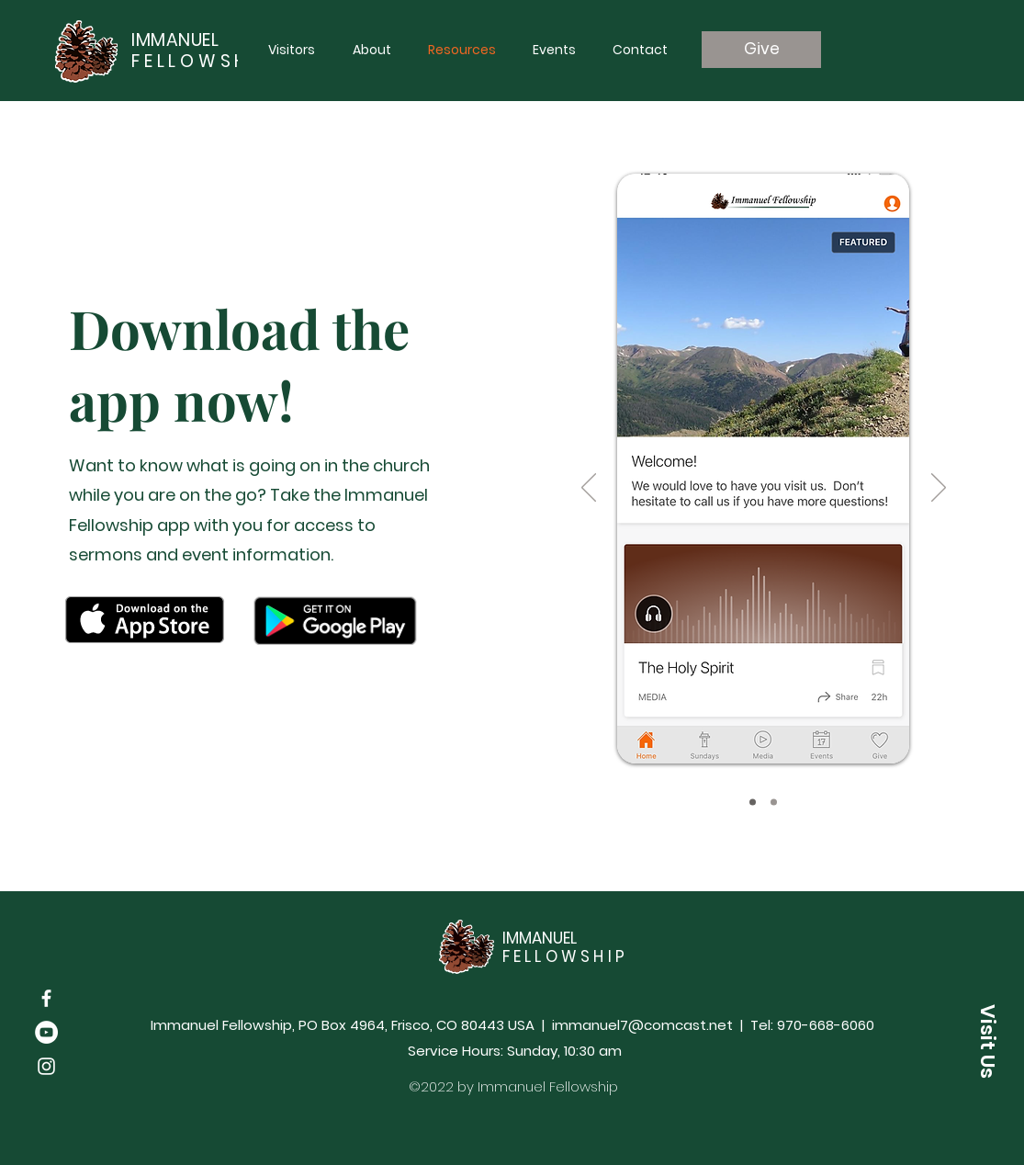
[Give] (761, 49)
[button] (987, 1041)
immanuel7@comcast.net (642, 1025)
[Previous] (588, 488)
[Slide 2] (774, 802)
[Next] (938, 488)
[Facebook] (46, 998)
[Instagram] (46, 1066)
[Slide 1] (752, 802)
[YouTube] (46, 1032)
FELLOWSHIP (201, 61)
